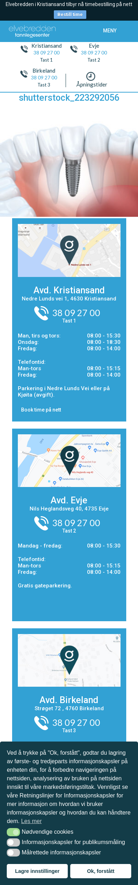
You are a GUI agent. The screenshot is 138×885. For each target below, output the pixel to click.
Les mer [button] (31, 821)
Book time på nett (41, 410)
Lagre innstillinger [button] (37, 871)
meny (110, 30)
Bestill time (70, 14)
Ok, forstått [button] (100, 871)
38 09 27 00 (46, 52)
